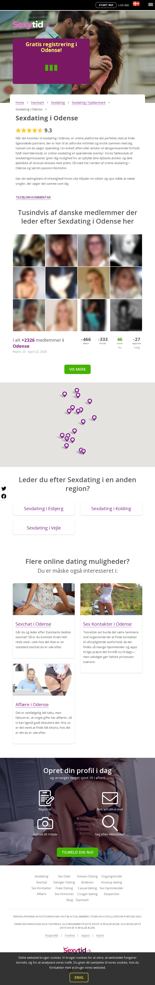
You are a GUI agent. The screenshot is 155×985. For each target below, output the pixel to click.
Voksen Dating (87, 876)
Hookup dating (111, 882)
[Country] (136, 4)
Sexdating (41, 876)
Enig (79, 977)
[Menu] (150, 4)
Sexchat (41, 882)
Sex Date (64, 876)
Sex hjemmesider (111, 888)
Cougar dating (87, 894)
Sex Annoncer (64, 894)
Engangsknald (112, 876)
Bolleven (87, 882)
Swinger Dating (64, 882)
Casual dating (87, 888)
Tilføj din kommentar (33, 197)
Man (38, 73)
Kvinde (64, 73)
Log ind (123, 5)
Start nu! (106, 5)
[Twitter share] (4, 488)
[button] (93, 418)
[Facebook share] (4, 496)
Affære (41, 894)
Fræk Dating (64, 888)
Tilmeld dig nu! (77, 852)
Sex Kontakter (41, 888)
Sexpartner (112, 894)
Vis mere (77, 369)
